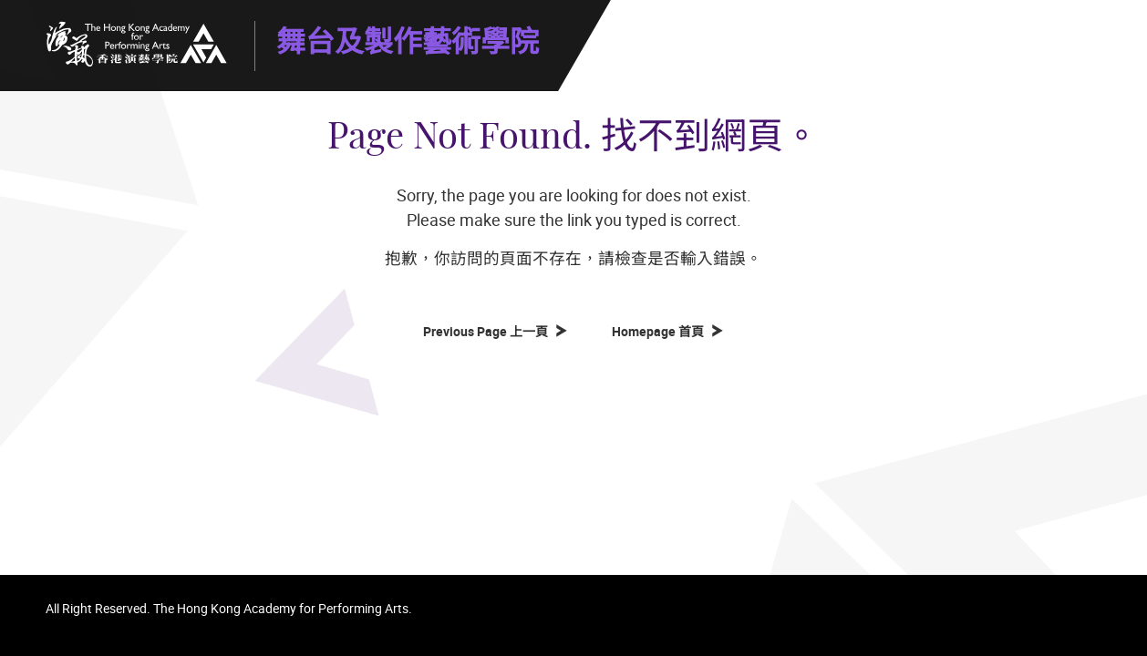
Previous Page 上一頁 (488, 331)
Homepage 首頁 (660, 331)
